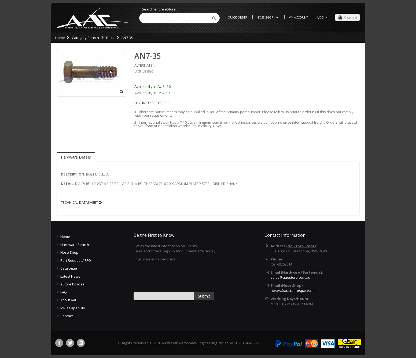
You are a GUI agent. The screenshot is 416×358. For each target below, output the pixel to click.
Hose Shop (268, 17)
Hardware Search (74, 244)
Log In (322, 17)
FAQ (63, 292)
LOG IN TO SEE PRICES (152, 102)
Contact (66, 315)
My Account (298, 17)
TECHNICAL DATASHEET (81, 202)
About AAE (68, 300)
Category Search (85, 37)
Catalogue (68, 268)
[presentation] (174, 276)
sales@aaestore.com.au (290, 277)
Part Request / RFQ (75, 260)
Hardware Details (76, 157)
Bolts (110, 37)
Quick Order (238, 17)
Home (60, 37)
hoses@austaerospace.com (293, 290)
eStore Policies (72, 284)
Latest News (70, 276)
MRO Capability (72, 308)
